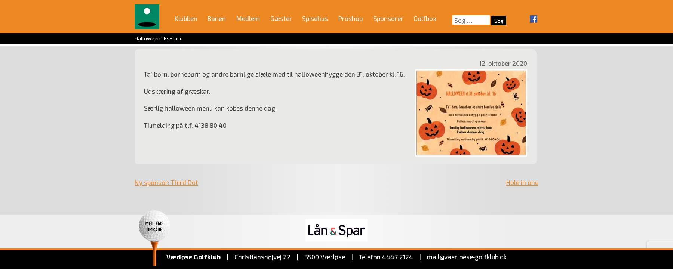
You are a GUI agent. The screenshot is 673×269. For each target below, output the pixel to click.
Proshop (350, 18)
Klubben (186, 18)
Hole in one (522, 182)
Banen (217, 18)
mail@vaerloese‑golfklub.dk (467, 256)
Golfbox (425, 18)
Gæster (281, 18)
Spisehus (315, 18)
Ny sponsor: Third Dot (166, 182)
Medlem (248, 18)
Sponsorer (388, 18)
